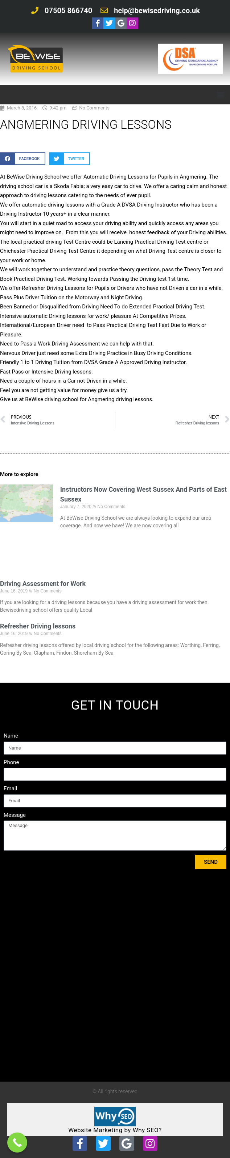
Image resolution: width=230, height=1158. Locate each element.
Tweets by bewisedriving (35, 1072)
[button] (220, 95)
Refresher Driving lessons (37, 626)
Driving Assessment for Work (43, 583)
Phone (11, 762)
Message (15, 815)
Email (10, 788)
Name (11, 735)
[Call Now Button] (17, 1143)
